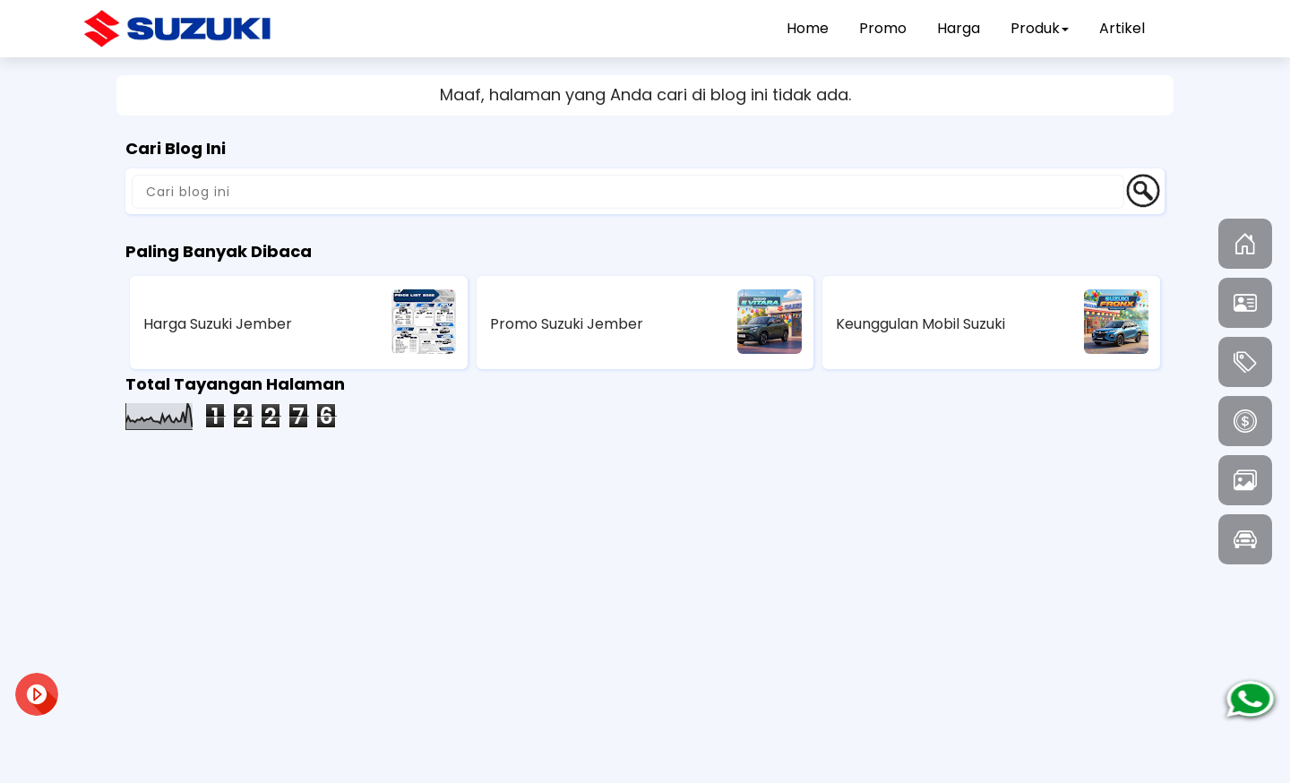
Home (808, 28)
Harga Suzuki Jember (217, 324)
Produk (1039, 28)
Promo (883, 28)
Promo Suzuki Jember (566, 324)
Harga (958, 28)
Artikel (1122, 28)
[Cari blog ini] (628, 192)
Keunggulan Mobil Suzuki (920, 324)
